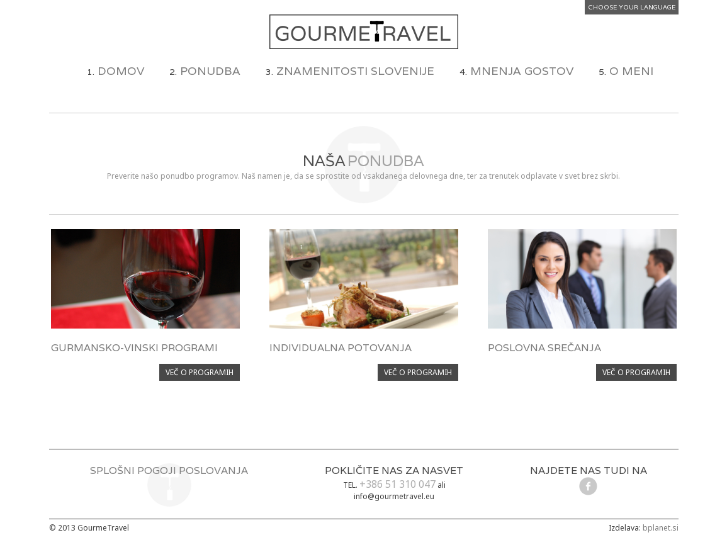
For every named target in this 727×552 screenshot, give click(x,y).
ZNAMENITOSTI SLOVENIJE (355, 71)
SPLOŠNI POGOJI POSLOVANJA (169, 470)
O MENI (631, 71)
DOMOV (121, 71)
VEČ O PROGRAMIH (200, 372)
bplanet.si (661, 527)
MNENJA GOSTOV (521, 71)
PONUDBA (210, 71)
